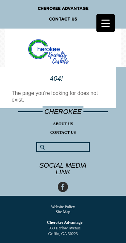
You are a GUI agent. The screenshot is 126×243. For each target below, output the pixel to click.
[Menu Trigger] (105, 23)
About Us (63, 123)
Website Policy (63, 206)
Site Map (63, 211)
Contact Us (63, 19)
